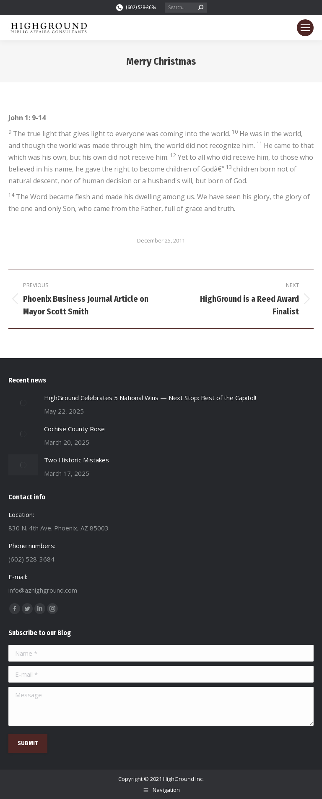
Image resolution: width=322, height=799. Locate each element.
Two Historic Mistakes (76, 460)
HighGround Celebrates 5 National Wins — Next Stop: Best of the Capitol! (150, 397)
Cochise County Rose (74, 429)
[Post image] (23, 402)
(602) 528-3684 (135, 7)
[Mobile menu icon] (305, 27)
